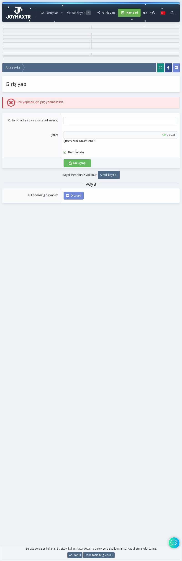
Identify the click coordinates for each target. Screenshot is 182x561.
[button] (61, 13)
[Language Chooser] (163, 13)
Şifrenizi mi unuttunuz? (79, 141)
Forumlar (52, 13)
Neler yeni (79, 13)
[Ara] (172, 13)
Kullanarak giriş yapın (42, 195)
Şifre (54, 135)
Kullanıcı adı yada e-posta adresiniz (32, 120)
